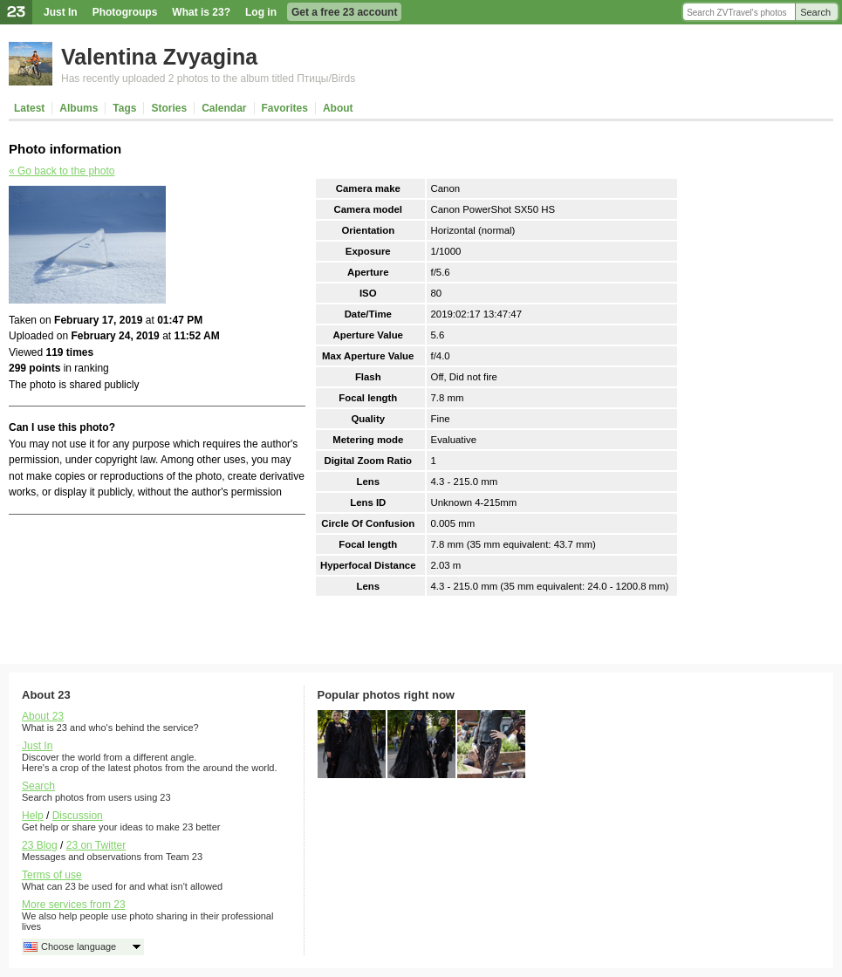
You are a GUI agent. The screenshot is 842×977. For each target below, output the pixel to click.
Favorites (285, 108)
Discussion (77, 816)
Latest (29, 108)
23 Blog (40, 845)
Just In (61, 12)
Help (33, 816)
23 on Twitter (96, 845)
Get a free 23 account (344, 12)
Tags (124, 108)
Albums (78, 108)
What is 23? (201, 12)
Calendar (224, 108)
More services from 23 (74, 904)
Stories (169, 108)
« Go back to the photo (61, 171)
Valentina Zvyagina (159, 56)
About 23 (43, 716)
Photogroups (125, 12)
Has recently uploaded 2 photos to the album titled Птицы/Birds (208, 78)
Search (815, 12)
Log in (261, 12)
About (338, 108)
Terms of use (52, 875)
